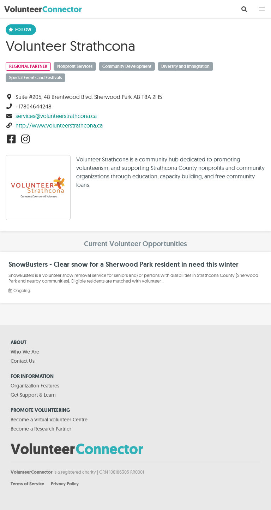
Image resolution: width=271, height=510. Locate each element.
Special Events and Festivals (35, 78)
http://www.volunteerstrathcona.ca (59, 125)
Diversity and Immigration (185, 66)
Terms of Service (27, 484)
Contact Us (23, 361)
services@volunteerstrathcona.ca (56, 115)
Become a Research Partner (41, 429)
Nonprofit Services (74, 66)
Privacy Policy (65, 484)
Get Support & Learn (33, 395)
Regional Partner (28, 66)
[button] (262, 9)
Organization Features (35, 385)
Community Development (126, 66)
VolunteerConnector (32, 472)
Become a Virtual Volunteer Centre (49, 419)
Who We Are (25, 352)
